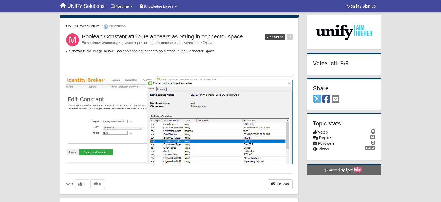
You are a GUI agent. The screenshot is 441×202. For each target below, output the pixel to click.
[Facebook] (326, 99)
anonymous (171, 43)
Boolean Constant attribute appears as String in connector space (162, 36)
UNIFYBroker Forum (82, 26)
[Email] (335, 99)
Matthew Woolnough (103, 43)
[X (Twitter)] (317, 99)
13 (210, 43)
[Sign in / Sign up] (361, 6)
